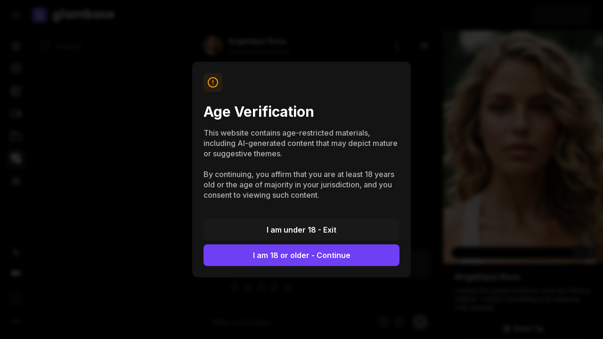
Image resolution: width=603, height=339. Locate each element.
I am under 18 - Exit (301, 229)
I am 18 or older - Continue (301, 255)
